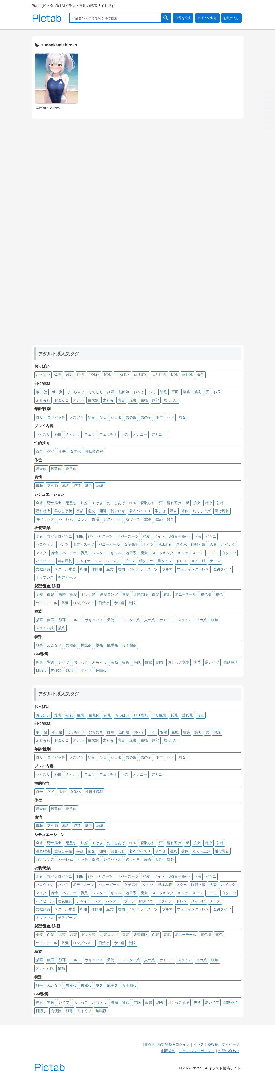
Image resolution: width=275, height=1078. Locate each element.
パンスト (113, 561)
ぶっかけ (73, 434)
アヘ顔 (52, 486)
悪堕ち (71, 503)
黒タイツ (165, 561)
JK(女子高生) (179, 536)
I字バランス (45, 519)
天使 (110, 620)
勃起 (159, 519)
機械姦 (86, 645)
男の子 (146, 417)
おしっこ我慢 (178, 662)
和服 (83, 569)
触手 (39, 645)
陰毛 (163, 392)
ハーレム (66, 519)
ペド (170, 417)
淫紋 (146, 536)
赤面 (65, 486)
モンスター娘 (129, 620)
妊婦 (110, 392)
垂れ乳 (187, 375)
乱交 (91, 511)
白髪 (50, 594)
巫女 (110, 569)
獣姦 (99, 645)
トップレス (45, 577)
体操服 (96, 569)
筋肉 (197, 392)
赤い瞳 (119, 603)
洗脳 (114, 662)
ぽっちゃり (75, 392)
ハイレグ (228, 544)
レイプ (64, 662)
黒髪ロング (109, 594)
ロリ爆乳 (141, 375)
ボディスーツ (83, 544)
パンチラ (69, 553)
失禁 (197, 662)
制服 (80, 536)
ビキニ (210, 536)
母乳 (200, 375)
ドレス (181, 561)
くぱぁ (97, 503)
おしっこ (81, 662)
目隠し (41, 670)
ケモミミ (166, 620)
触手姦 (112, 645)
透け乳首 (222, 511)
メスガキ (76, 417)
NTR (133, 503)
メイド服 (198, 561)
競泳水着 (165, 544)
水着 (39, 536)
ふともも (43, 400)
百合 (39, 451)
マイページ (230, 1044)
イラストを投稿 (205, 1044)
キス (124, 434)
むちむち (96, 392)
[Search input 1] (115, 18)
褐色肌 (206, 594)
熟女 (182, 417)
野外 (170, 519)
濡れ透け (174, 503)
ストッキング (162, 553)
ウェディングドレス (193, 569)
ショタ (116, 417)
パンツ (63, 544)
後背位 (56, 469)
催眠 (137, 662)
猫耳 (39, 620)
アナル (78, 400)
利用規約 (168, 1051)
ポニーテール (185, 594)
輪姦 (125, 662)
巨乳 (80, 375)
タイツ (148, 544)
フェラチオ (108, 434)
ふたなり (54, 645)
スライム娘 (45, 628)
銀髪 (73, 594)
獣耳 (62, 620)
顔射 (57, 434)
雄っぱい (171, 400)
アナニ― (158, 434)
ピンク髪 (89, 594)
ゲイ (50, 451)
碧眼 (132, 603)
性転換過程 (94, 451)
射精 (219, 503)
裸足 (84, 553)
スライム (185, 620)
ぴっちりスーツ (100, 536)
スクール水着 (65, 569)
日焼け (104, 603)
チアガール (67, 577)
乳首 (121, 400)
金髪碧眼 (141, 594)
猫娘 (61, 628)
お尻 (217, 392)
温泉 (173, 511)
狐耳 (50, 620)
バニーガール (109, 544)
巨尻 (175, 392)
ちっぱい (122, 375)
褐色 (219, 594)
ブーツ (129, 561)
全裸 (39, 503)
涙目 (88, 486)
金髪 (39, 594)
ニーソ (212, 553)
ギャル (116, 553)
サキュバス (94, 620)
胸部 (155, 400)
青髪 (125, 594)
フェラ (89, 434)
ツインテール (46, 603)
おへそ (139, 392)
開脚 (102, 511)
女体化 (75, 451)
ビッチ (82, 519)
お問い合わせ (228, 1051)
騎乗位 (41, 469)
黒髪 (62, 594)
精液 (208, 503)
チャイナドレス (88, 561)
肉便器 (56, 670)
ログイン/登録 (207, 18)
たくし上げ (202, 511)
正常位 (71, 469)
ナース (215, 561)
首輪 (54, 553)
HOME (148, 1044)
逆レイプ (212, 662)
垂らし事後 (63, 511)
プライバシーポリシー (197, 1051)
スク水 (181, 544)
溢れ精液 (43, 511)
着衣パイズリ (140, 511)
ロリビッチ (56, 417)
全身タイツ (222, 569)
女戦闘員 (43, 569)
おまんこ (61, 400)
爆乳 (57, 375)
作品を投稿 (183, 18)
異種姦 (71, 645)
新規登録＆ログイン (174, 1044)
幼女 (91, 417)
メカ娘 (201, 620)
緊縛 (50, 662)
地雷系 (131, 553)
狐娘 (214, 620)
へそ (152, 392)
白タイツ (229, 553)
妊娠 (84, 503)
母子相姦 (129, 645)
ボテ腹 (57, 392)
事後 (80, 511)
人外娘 (149, 620)
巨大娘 (93, 400)
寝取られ (148, 503)
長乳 (174, 375)
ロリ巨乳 (159, 375)
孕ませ (160, 511)
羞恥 (39, 486)
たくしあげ (116, 503)
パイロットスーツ (143, 569)
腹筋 (186, 392)
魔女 (144, 553)
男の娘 (131, 417)
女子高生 (131, 544)
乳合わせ (118, 511)
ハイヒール (45, 561)
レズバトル (112, 519)
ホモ (62, 451)
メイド (159, 536)
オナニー (140, 434)
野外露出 (54, 503)
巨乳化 (94, 375)
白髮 (155, 594)
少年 (159, 417)
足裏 (132, 400)
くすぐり (84, 670)
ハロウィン (45, 544)
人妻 (213, 544)
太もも (108, 400)
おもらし (99, 662)
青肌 (167, 594)
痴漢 (95, 519)
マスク (41, 553)
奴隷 (69, 670)
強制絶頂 (230, 662)
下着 (197, 536)
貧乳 (107, 375)
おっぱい (43, 375)
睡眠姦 (101, 670)
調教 (160, 662)
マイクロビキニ (59, 536)
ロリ (39, 417)
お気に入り (231, 18)
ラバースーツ (127, 536)
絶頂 (77, 486)
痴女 (197, 503)
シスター (99, 553)
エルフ (75, 620)
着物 (121, 569)
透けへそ (133, 519)
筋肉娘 (124, 392)
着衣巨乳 (65, 561)
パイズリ (43, 434)
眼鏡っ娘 (198, 544)
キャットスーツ (190, 553)
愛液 (147, 519)
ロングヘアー (83, 603)
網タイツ (146, 561)
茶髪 (65, 603)
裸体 (184, 511)
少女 (102, 417)
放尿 (148, 662)
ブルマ (167, 569)
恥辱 (100, 486)
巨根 (144, 400)
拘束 (39, 662)
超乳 (69, 375)
